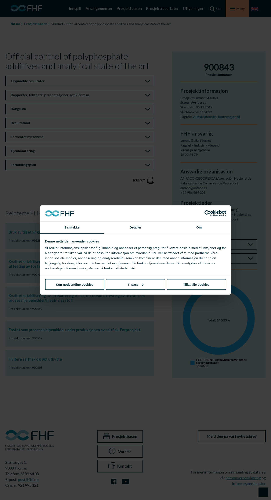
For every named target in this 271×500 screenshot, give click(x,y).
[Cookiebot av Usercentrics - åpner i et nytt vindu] (207, 213)
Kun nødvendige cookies (75, 284)
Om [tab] (199, 227)
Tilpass (136, 284)
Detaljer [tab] (135, 227)
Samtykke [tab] (72, 227)
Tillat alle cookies (196, 284)
